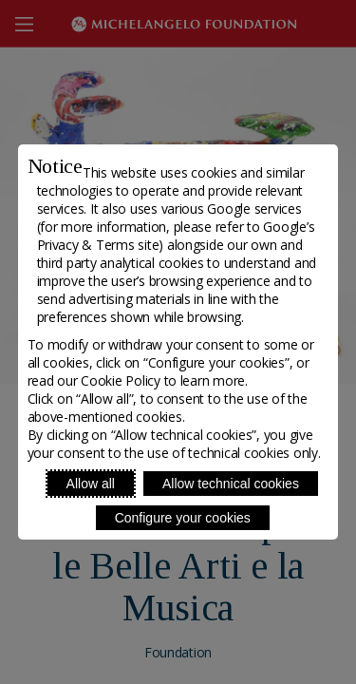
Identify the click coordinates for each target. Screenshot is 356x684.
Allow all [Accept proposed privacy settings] (90, 483)
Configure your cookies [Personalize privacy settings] (183, 517)
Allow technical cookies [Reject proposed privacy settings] (230, 483)
